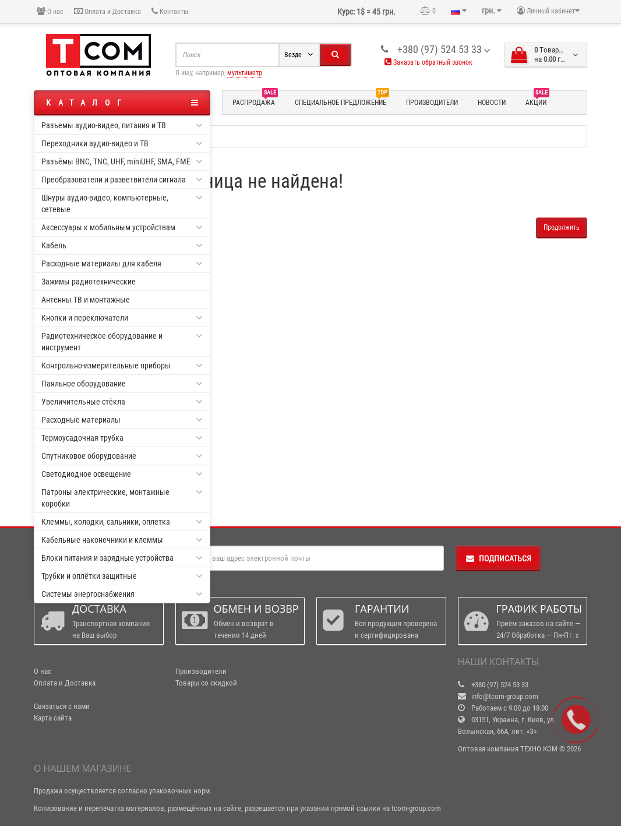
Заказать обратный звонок (428, 62)
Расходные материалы (122, 420)
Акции (537, 101)
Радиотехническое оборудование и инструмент (122, 341)
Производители (432, 103)
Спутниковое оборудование (122, 456)
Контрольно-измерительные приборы (122, 365)
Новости (492, 103)
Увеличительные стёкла (122, 401)
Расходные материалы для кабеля (122, 263)
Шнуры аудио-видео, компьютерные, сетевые (122, 203)
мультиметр (244, 73)
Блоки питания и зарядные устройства (122, 558)
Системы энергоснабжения (122, 594)
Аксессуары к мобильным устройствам (122, 227)
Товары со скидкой (206, 683)
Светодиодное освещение (122, 474)
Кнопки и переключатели (122, 318)
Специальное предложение (342, 101)
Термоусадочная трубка (122, 438)
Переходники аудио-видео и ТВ (122, 143)
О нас (50, 11)
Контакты (169, 11)
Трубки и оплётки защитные (122, 576)
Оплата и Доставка (107, 11)
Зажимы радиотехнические (88, 281)
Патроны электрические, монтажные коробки (122, 497)
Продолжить (562, 227)
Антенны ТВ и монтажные (85, 299)
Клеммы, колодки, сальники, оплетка (122, 522)
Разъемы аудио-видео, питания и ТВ (122, 125)
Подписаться (498, 558)
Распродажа (255, 101)
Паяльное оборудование (122, 383)
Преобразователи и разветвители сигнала (122, 179)
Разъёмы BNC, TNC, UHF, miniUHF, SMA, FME (122, 161)
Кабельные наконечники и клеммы (122, 540)
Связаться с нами (62, 706)
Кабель (122, 245)
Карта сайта (53, 717)
